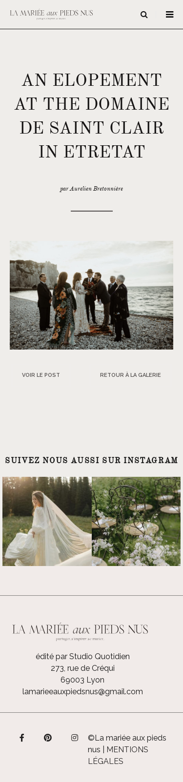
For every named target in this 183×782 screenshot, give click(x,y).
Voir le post (41, 375)
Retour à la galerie (130, 375)
